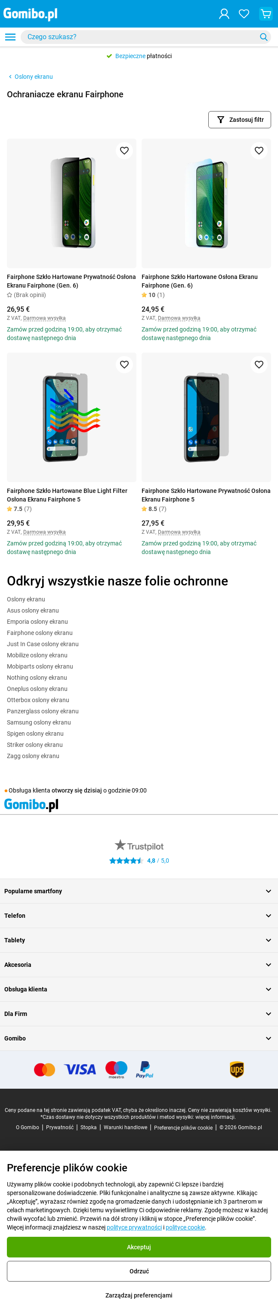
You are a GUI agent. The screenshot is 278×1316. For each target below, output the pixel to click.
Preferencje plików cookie (183, 1128)
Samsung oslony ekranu (39, 722)
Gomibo (139, 1038)
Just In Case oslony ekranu (43, 644)
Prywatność (60, 1127)
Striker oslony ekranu (35, 744)
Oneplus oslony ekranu (37, 688)
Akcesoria (139, 965)
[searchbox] (140, 37)
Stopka (88, 1127)
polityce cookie (185, 1227)
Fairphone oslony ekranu (40, 632)
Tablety (139, 940)
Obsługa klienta (139, 989)
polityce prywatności (134, 1227)
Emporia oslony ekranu (37, 621)
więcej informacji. (215, 1117)
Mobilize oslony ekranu (37, 655)
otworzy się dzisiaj (77, 790)
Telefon (139, 915)
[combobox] (146, 37)
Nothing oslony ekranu (37, 677)
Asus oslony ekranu (33, 610)
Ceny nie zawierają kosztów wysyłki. (230, 1110)
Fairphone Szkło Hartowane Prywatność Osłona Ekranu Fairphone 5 (206, 495)
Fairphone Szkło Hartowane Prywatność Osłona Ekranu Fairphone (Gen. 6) (71, 281)
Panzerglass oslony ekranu (43, 711)
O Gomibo (27, 1127)
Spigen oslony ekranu (35, 733)
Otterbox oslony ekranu (38, 700)
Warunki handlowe (125, 1127)
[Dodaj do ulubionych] (124, 150)
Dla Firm (139, 1014)
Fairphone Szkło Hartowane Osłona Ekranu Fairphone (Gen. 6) (200, 281)
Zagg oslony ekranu (33, 755)
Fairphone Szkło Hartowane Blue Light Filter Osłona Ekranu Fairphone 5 (67, 495)
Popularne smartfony (139, 891)
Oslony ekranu (30, 76)
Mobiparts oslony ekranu (40, 666)
